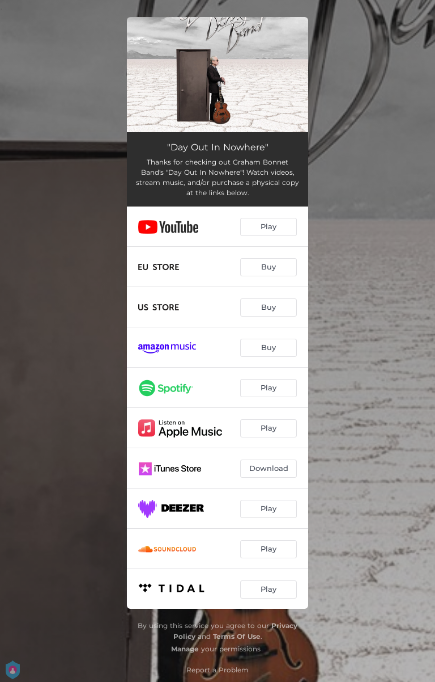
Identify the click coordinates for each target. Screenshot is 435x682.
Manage (185, 649)
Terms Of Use (237, 636)
